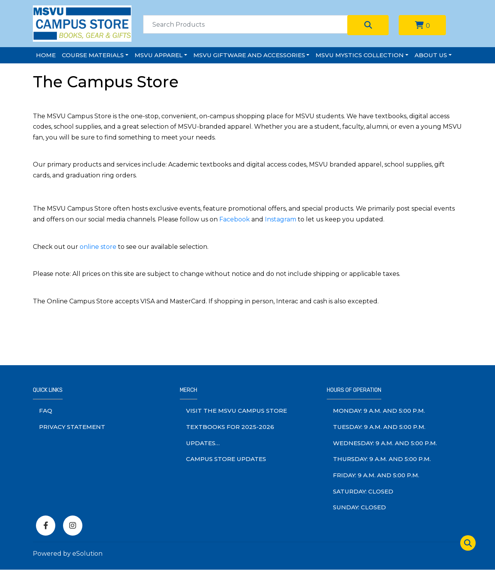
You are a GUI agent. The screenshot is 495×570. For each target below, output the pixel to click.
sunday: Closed (359, 507)
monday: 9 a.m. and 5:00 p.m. (379, 410)
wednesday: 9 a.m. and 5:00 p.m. (385, 443)
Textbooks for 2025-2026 (230, 426)
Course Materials (93, 55)
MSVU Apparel (159, 55)
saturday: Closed (363, 491)
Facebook (234, 219)
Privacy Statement (72, 426)
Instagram (280, 219)
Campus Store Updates (226, 459)
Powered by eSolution (67, 553)
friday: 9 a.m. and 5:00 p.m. (376, 475)
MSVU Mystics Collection (360, 55)
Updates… (203, 443)
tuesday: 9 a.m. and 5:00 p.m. (379, 426)
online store (98, 246)
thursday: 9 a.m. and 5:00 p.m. (382, 459)
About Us (431, 55)
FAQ (45, 410)
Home (46, 55)
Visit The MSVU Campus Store (236, 410)
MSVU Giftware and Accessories (249, 55)
